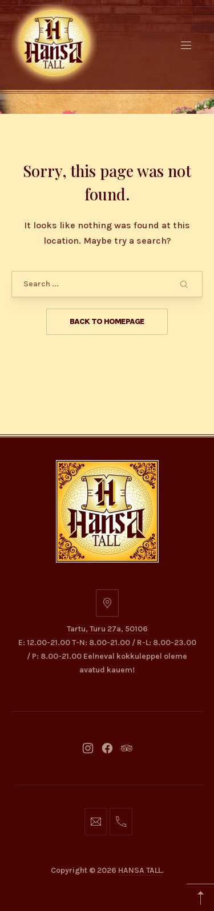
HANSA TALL (139, 870)
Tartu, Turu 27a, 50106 (107, 629)
